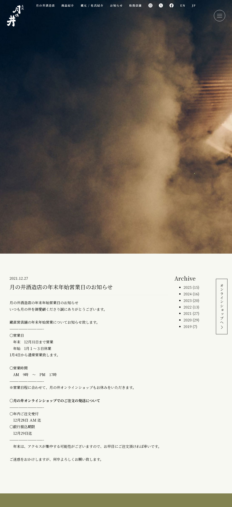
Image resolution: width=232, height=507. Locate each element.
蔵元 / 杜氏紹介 (92, 5)
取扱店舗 (135, 5)
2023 (188, 300)
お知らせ (116, 5)
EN (183, 5)
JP (194, 5)
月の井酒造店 (45, 5)
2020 (188, 320)
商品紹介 (67, 5)
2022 (188, 307)
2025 (188, 287)
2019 (188, 326)
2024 (188, 293)
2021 (188, 313)
